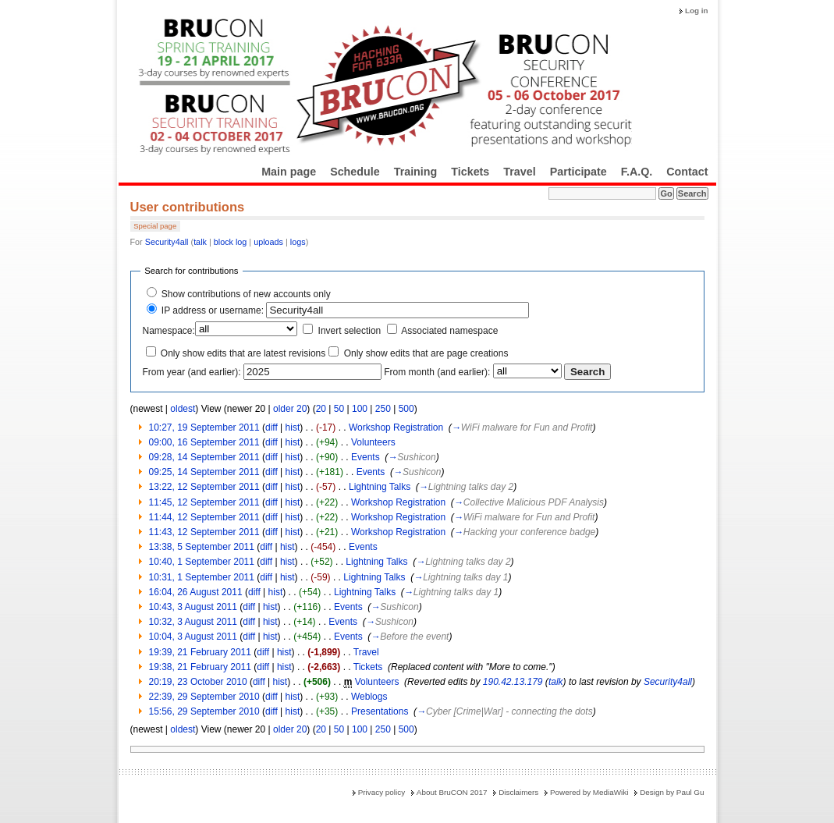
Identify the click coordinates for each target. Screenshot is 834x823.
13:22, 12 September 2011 (204, 486)
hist (293, 427)
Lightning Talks (379, 486)
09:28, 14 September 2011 (204, 457)
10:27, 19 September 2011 (204, 427)
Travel (519, 171)
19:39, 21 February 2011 (200, 652)
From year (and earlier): (192, 372)
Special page (154, 226)
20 (321, 408)
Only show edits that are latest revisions (243, 353)
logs (298, 242)
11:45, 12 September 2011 (204, 502)
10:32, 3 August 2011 (193, 621)
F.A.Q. (637, 171)
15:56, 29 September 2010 (204, 711)
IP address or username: (212, 310)
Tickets (470, 171)
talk (200, 242)
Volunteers (373, 442)
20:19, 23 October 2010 (198, 681)
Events (365, 457)
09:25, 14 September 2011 (204, 471)
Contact (687, 171)
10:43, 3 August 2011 (193, 606)
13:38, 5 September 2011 (201, 546)
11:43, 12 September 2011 (204, 532)
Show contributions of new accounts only (246, 294)
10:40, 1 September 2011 (201, 561)
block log (230, 242)
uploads (268, 242)
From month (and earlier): (437, 372)
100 (359, 408)
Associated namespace (449, 330)
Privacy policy (381, 792)
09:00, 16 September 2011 (204, 442)
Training (416, 171)
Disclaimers (518, 792)
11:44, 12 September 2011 (204, 517)
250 (383, 408)
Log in (696, 10)
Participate (578, 171)
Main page (288, 171)
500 (406, 408)
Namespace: (169, 330)
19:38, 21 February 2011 (200, 667)
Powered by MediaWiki (589, 792)
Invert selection (350, 330)
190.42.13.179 (513, 681)
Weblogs (369, 696)
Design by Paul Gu (672, 792)
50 (339, 408)
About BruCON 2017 (452, 792)
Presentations (379, 711)
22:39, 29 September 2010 (204, 696)
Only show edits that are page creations (426, 353)
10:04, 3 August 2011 (193, 636)
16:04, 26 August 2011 (196, 592)
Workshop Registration (396, 427)
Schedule (355, 171)
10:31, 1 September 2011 (201, 577)
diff (271, 427)
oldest (182, 408)
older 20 (290, 408)
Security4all (167, 242)
